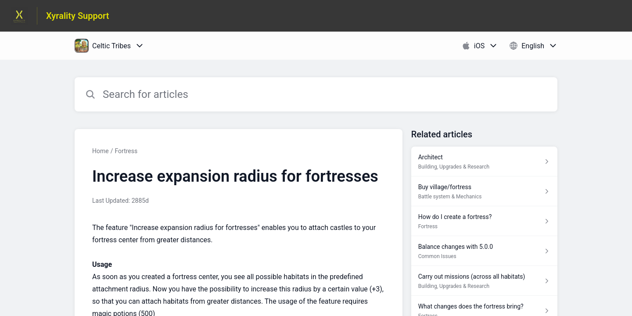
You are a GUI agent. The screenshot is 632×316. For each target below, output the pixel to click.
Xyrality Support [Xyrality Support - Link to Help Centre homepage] (77, 16)
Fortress (126, 150)
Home (100, 150)
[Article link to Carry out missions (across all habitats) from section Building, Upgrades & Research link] (484, 281)
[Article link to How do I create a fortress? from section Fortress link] (484, 221)
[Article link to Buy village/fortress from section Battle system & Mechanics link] (484, 191)
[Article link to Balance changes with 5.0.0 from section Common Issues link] (484, 251)
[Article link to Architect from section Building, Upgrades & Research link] (484, 161)
